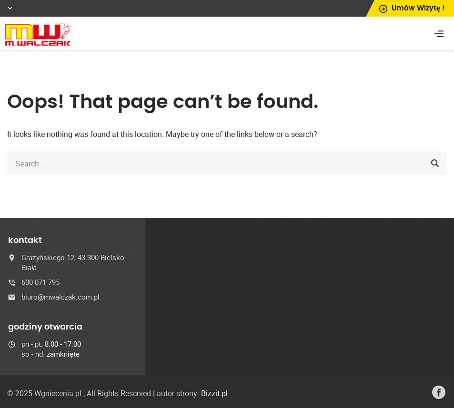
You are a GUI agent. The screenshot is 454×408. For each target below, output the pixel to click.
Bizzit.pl (214, 393)
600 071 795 (40, 282)
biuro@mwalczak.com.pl (60, 296)
